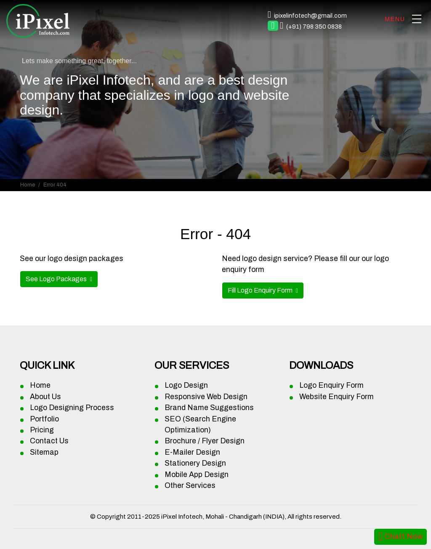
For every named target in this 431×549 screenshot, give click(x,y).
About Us (45, 397)
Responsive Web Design (206, 397)
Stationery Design (195, 463)
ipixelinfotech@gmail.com (310, 15)
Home (27, 185)
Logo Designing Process (72, 408)
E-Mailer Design (192, 452)
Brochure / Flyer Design (205, 441)
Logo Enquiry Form (331, 385)
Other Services (190, 486)
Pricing (42, 430)
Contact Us (49, 441)
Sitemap (44, 452)
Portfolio (44, 419)
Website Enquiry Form (336, 397)
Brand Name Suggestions (209, 408)
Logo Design (186, 385)
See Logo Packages (57, 278)
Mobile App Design (197, 475)
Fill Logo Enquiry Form (261, 290)
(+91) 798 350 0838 (314, 26)
